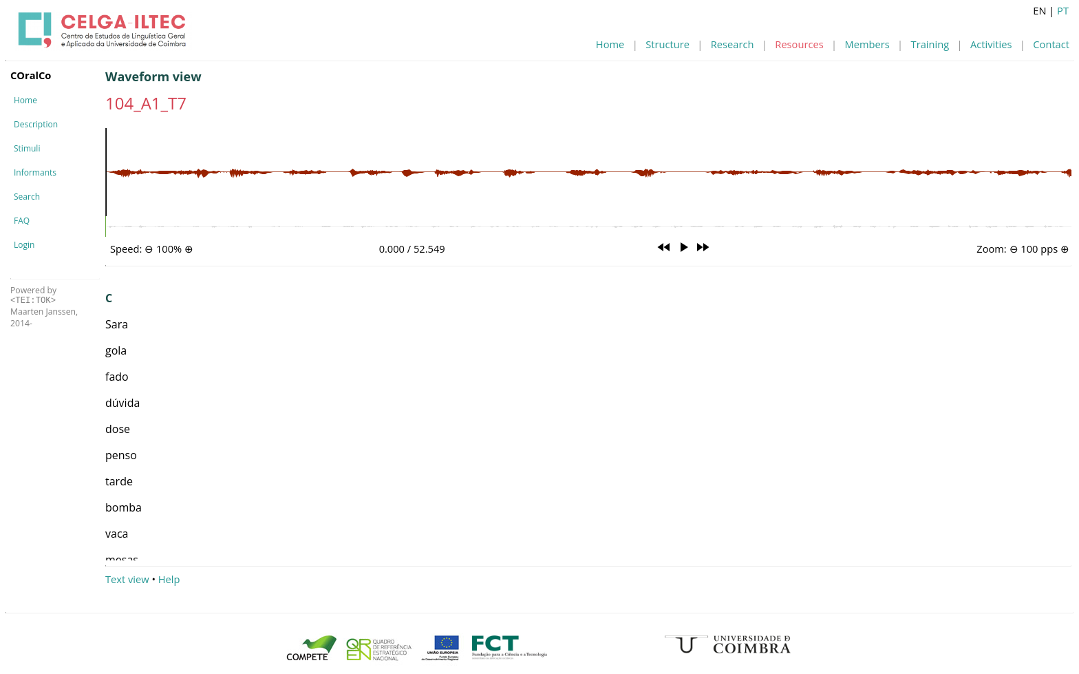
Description (36, 124)
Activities (991, 44)
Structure (667, 44)
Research (732, 44)
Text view (127, 579)
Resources (799, 44)
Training (930, 44)
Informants (35, 172)
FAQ (22, 221)
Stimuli (27, 148)
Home (610, 44)
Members (867, 44)
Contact (1051, 44)
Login (24, 245)
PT (1063, 10)
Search (27, 196)
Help (169, 579)
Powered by (33, 295)
